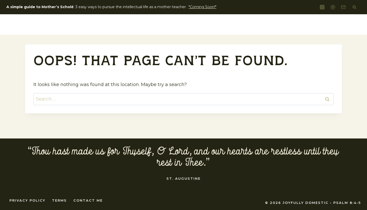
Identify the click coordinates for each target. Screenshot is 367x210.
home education (302, 24)
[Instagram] (322, 7)
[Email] (343, 7)
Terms (59, 200)
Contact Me (88, 200)
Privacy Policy (27, 200)
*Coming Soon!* (202, 7)
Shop (345, 24)
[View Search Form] (354, 7)
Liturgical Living (249, 24)
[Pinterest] (332, 7)
